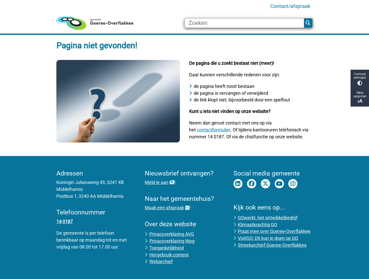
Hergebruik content (169, 254)
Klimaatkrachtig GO (257, 224)
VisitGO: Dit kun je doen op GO (268, 238)
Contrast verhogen (360, 78)
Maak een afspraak (167, 207)
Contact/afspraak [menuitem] (290, 6)
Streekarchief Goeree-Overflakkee (272, 245)
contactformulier (213, 129)
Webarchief (161, 261)
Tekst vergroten (360, 97)
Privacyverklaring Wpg (171, 241)
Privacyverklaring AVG (171, 234)
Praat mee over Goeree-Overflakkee (274, 231)
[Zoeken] (244, 23)
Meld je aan (159, 182)
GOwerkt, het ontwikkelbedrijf (268, 217)
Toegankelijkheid (166, 248)
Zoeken (308, 23)
